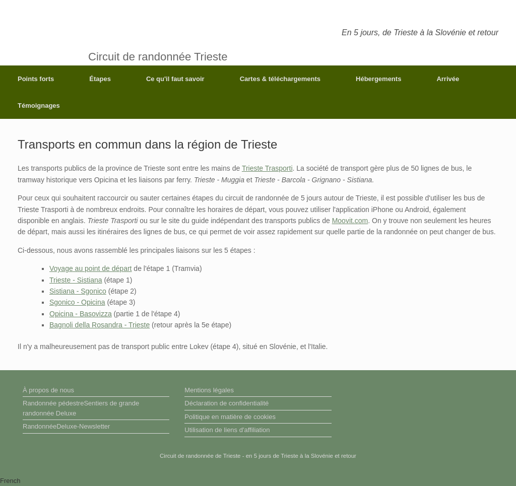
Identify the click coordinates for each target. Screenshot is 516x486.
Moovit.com (350, 221)
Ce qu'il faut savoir (175, 79)
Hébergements (378, 79)
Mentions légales (209, 390)
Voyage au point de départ (90, 268)
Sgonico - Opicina (77, 302)
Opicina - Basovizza (80, 314)
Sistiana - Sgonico (77, 291)
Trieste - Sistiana (75, 280)
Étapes (100, 79)
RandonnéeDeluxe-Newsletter (66, 426)
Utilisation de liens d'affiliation (227, 430)
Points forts (36, 79)
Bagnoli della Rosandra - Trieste (99, 325)
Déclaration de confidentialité (226, 403)
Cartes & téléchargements (280, 79)
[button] (258, 481)
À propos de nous (48, 390)
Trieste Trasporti (267, 168)
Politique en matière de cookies (230, 417)
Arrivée (447, 79)
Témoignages (39, 105)
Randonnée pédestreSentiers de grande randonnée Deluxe (81, 408)
